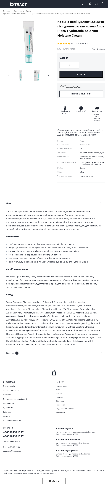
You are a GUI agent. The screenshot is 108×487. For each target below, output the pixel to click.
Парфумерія (61, 386)
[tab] (54, 203)
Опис (8, 203)
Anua (82, 141)
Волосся (59, 397)
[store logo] (44, 4)
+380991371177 (13, 432)
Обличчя (18, 11)
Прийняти (54, 481)
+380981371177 (13, 436)
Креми (28, 11)
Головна (6, 11)
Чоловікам (61, 405)
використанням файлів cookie (42, 473)
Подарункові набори (65, 409)
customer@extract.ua (12, 451)
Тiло (58, 390)
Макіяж (59, 393)
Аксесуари (60, 412)
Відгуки (12, 353)
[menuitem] (27, 386)
